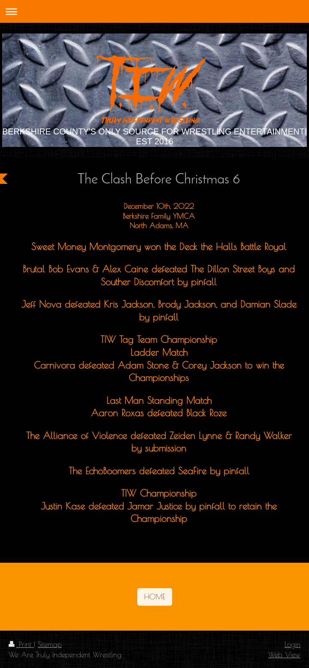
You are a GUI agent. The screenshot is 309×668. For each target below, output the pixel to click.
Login (292, 644)
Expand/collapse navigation (154, 11)
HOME (154, 596)
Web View (284, 654)
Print (21, 644)
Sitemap (50, 644)
